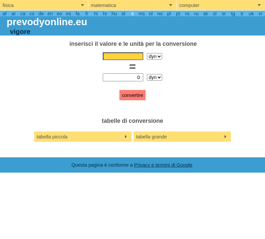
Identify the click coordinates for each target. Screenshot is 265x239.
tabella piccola (52, 136)
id (123, 13)
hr (105, 13)
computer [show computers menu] (189, 5)
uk (251, 13)
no (160, 13)
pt (178, 13)
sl (215, 13)
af (5, 13)
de (41, 13)
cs (32, 13)
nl (151, 13)
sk (205, 13)
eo (59, 13)
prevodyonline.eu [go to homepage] (47, 21)
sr (224, 13)
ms (141, 13)
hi (96, 13)
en (50, 13)
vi (260, 13)
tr (242, 13)
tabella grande (151, 136)
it (132, 13)
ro (187, 13)
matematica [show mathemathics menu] (103, 5)
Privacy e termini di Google (163, 165)
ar (14, 13)
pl (169, 13)
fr (86, 13)
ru (196, 13)
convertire (132, 95)
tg (233, 13)
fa (78, 13)
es (68, 13)
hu (114, 13)
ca (22, 13)
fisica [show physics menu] (8, 5)
